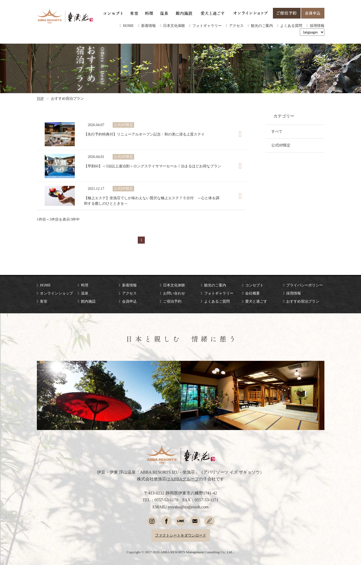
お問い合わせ (174, 293)
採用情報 (317, 25)
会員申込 (129, 301)
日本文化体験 (174, 25)
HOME (128, 25)
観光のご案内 (262, 25)
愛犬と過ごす (256, 301)
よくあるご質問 (217, 301)
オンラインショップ (56, 293)
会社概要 (252, 293)
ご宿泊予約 (172, 301)
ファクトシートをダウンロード (180, 535)
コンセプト (254, 285)
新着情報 (148, 25)
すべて (276, 131)
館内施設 (88, 301)
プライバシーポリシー (304, 285)
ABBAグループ (184, 479)
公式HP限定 (281, 145)
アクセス (236, 25)
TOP (40, 98)
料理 (84, 285)
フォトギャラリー (207, 25)
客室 (43, 301)
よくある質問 (291, 25)
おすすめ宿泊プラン (302, 301)
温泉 (84, 293)
